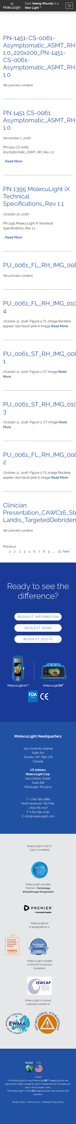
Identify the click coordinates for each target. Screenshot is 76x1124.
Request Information (38, 616)
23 (59, 551)
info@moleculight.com (40, 816)
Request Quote (38, 639)
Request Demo (38, 628)
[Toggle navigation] (69, 6)
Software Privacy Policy (53, 1102)
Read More (13, 161)
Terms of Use (33, 1102)
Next (66, 551)
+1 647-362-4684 (39, 799)
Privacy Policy (18, 1102)
